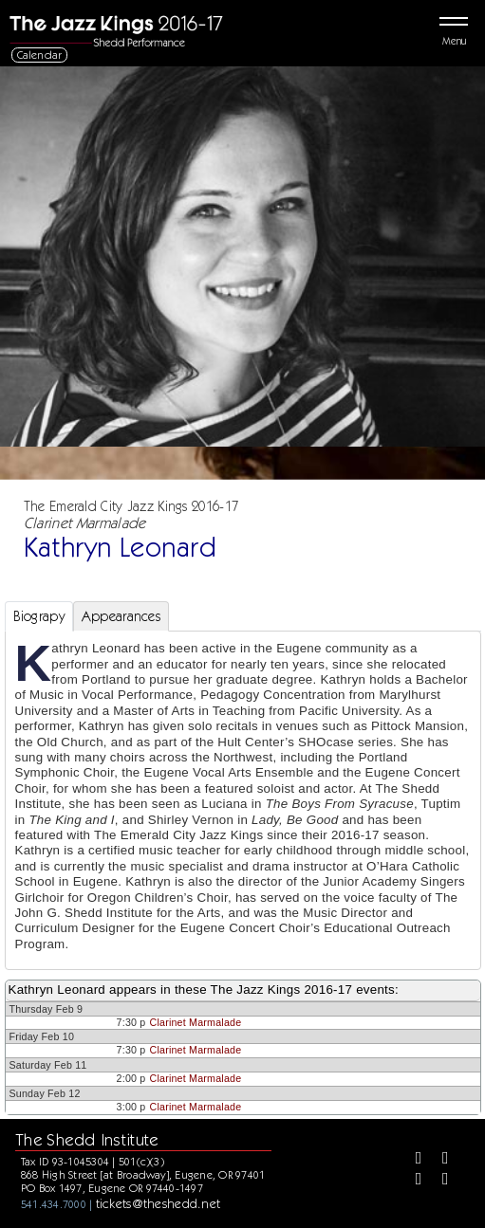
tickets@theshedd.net (158, 1203)
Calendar (40, 54)
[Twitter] (438, 1159)
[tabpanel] (243, 800)
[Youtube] (438, 1180)
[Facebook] (411, 1159)
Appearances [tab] (121, 616)
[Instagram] (411, 1180)
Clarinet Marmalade (196, 1022)
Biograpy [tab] (39, 616)
